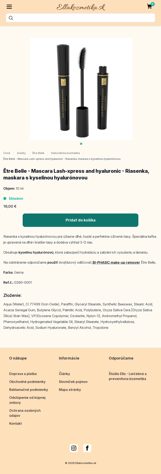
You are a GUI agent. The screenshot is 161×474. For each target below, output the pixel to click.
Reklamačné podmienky (28, 388)
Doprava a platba (23, 372)
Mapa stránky (70, 388)
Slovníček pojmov (73, 380)
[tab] (81, 143)
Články (64, 372)
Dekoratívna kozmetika (65, 153)
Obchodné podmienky (27, 380)
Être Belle (38, 153)
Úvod (6, 153)
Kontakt (15, 422)
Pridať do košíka (81, 220)
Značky (21, 153)
